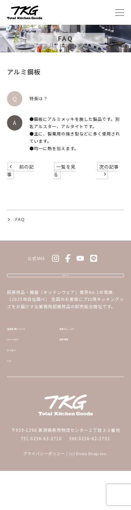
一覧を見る (64, 187)
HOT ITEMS (19, 370)
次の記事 (109, 183)
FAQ (20, 235)
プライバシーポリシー (44, 492)
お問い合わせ (65, 295)
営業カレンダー (75, 356)
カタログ (16, 384)
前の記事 (20, 187)
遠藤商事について (25, 356)
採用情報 (68, 370)
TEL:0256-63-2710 (41, 477)
